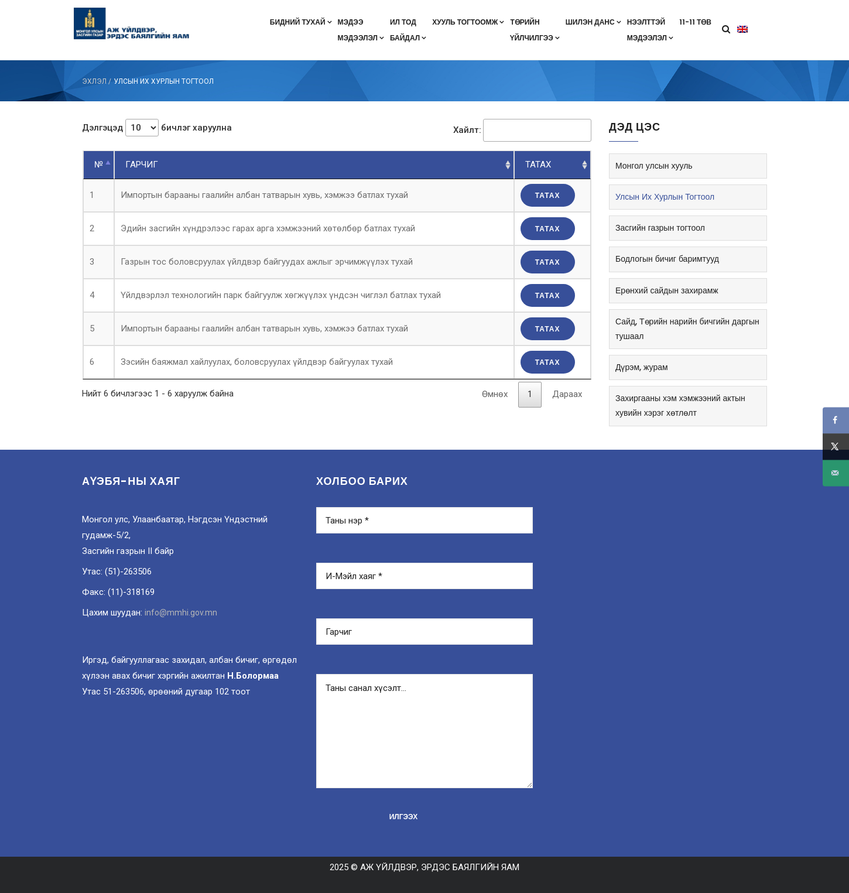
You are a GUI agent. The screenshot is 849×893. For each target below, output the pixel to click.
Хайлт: (522, 130)
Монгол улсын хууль (654, 166)
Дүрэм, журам (641, 367)
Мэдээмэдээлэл (361, 30)
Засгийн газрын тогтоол (660, 228)
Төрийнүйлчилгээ (534, 30)
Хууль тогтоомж (468, 22)
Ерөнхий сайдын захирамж (666, 290)
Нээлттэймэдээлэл (650, 30)
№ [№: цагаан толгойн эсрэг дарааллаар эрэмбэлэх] (98, 164)
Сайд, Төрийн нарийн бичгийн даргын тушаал (687, 329)
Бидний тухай (301, 22)
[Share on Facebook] (836, 420)
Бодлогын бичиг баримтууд (667, 259)
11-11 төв (695, 22)
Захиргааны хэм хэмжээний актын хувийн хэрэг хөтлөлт (680, 405)
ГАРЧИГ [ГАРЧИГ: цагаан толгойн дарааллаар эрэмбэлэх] (141, 164)
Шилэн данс (593, 22)
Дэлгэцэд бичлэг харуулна (157, 127)
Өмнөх (495, 394)
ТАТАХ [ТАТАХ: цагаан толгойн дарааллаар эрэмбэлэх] (538, 164)
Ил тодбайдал (408, 30)
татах (547, 195)
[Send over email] (836, 473)
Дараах (567, 394)
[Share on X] (836, 446)
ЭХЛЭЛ (94, 81)
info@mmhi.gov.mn (181, 612)
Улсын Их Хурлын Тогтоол (664, 197)
